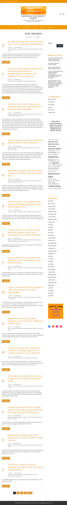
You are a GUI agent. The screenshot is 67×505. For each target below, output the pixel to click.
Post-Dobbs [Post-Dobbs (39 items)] (50, 170)
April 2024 (50, 264)
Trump (9, 50)
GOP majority (26, 114)
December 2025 (52, 211)
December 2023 (52, 274)
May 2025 (50, 230)
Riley (9, 443)
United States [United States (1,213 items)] (54, 186)
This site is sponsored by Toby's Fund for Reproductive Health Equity (55, 125)
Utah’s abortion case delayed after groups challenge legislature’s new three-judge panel (24, 204)
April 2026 (50, 201)
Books (18, 27)
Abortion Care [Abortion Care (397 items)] (53, 144)
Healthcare (30, 49)
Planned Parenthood (36, 240)
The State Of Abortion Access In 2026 (53, 64)
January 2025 (51, 240)
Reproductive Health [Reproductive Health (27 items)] (51, 171)
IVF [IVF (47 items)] (56, 161)
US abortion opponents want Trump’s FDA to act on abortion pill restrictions (26, 43)
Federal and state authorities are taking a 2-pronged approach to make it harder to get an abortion (24, 350)
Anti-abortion (20, 49)
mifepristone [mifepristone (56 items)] (55, 165)
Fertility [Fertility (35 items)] (58, 152)
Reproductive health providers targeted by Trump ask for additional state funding (25, 321)
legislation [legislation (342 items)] (55, 163)
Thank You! (43, 27)
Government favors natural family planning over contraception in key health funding (24, 260)
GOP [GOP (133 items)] (56, 154)
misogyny (38, 114)
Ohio (39, 147)
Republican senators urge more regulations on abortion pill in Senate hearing (25, 438)
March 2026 (51, 203)
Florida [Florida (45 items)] (49, 154)
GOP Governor (29, 147)
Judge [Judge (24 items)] (58, 160)
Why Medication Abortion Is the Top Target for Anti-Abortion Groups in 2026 (25, 378)
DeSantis (18, 180)
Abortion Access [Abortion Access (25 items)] (55, 139)
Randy (10, 47)
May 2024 (50, 261)
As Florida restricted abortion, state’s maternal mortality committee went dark (25, 173)
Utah (40, 211)
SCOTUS (23, 115)
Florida (21, 180)
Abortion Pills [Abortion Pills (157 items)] (52, 146)
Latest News (18, 47)
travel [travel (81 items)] (49, 182)
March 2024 (51, 267)
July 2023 (50, 288)
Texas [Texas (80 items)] (56, 180)
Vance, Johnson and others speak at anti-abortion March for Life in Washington (25, 290)
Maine (25, 328)
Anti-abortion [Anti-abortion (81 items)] (51, 151)
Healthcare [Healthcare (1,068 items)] (53, 157)
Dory (9, 112)
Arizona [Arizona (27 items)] (57, 150)
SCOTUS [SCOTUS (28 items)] (54, 178)
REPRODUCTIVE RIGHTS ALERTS (33, 17)
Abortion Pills (12, 386)
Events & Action (52, 99)
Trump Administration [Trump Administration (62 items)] (53, 184)
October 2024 (51, 248)
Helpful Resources (26, 27)
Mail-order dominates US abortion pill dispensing (54, 68)
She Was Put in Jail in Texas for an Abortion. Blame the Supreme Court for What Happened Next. (25, 107)
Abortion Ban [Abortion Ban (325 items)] (53, 142)
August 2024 (51, 253)
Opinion (50, 107)
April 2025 (50, 232)
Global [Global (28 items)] (53, 154)
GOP (27, 49)
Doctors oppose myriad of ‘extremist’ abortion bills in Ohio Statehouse (25, 141)
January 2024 (51, 272)
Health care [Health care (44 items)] (50, 159)
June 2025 (50, 227)
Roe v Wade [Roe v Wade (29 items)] (50, 178)
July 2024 (50, 256)
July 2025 (50, 224)
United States (24, 241)
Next (30, 493)
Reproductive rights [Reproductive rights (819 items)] (54, 175)
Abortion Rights (12, 49)
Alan (10, 295)
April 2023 (50, 295)
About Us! (35, 27)
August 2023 (51, 285)
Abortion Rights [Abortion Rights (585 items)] (54, 149)
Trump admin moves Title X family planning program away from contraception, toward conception (24, 232)
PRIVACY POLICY (51, 27)
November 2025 (52, 214)
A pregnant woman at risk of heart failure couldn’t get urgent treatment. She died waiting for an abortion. (25, 410)
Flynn (9, 146)
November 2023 (52, 277)
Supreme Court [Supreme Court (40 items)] (51, 180)
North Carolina (32, 417)
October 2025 (51, 217)
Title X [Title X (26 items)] (60, 180)
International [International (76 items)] (51, 161)
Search (50, 43)
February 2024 (52, 269)
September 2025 (52, 219)
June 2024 (50, 259)
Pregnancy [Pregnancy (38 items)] (56, 169)
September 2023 (52, 282)
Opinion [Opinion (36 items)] (58, 166)
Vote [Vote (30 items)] (52, 188)
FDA (24, 49)
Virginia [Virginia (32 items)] (49, 188)
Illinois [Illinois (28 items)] (58, 159)
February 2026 (51, 206)
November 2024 (52, 246)
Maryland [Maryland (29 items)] (50, 165)
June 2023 (50, 290)
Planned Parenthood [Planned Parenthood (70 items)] (53, 168)
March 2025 (51, 235)
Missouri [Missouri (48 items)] (60, 165)
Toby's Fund (51, 110)
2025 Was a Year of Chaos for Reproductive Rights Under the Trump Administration (26, 467)
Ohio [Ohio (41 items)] (55, 166)
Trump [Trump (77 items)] (53, 182)
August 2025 (51, 222)
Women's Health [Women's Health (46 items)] (57, 188)
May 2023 (50, 293)
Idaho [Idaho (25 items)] (55, 159)
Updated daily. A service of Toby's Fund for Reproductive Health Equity (33, 21)
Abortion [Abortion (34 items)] (50, 139)
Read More (6, 62)
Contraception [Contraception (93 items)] (52, 152)
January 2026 (51, 209)
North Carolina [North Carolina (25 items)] (51, 166)
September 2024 (52, 251)
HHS (32, 267)
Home (13, 27)
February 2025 (51, 238)
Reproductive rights (38, 49)
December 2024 (52, 243)
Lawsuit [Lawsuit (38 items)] (49, 163)
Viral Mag (42, 503)
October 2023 (51, 280)
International (51, 102)
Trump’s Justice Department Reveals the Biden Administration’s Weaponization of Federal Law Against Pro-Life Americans (25, 72)
